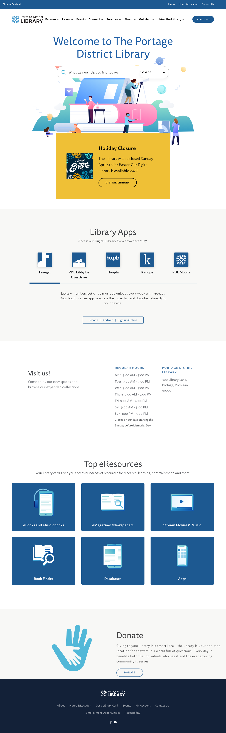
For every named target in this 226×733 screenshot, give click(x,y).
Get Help (146, 19)
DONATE (129, 695)
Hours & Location (188, 4)
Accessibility (132, 712)
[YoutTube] (115, 722)
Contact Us (208, 4)
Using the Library (171, 19)
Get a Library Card (107, 705)
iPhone (93, 320)
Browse (52, 19)
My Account (203, 19)
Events (81, 19)
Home (171, 4)
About (130, 19)
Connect (96, 19)
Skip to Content (12, 4)
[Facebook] (111, 722)
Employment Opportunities (103, 712)
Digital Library (117, 183)
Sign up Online (127, 320)
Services (113, 19)
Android (107, 320)
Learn (67, 19)
